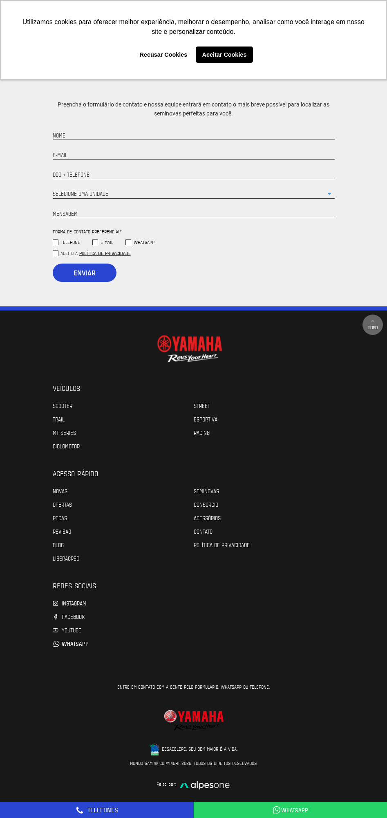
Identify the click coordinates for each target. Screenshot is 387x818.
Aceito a (95, 253)
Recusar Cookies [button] (164, 54)
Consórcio (206, 504)
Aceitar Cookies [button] (224, 54)
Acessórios (207, 517)
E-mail (107, 242)
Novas (60, 490)
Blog (58, 544)
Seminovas (206, 490)
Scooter (62, 405)
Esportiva (205, 419)
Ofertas (62, 504)
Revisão (62, 531)
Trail (59, 419)
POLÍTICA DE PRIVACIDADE (222, 544)
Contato (203, 531)
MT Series (64, 432)
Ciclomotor (66, 446)
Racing (202, 432)
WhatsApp (144, 242)
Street (202, 405)
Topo (373, 324)
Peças (60, 517)
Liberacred (66, 558)
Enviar (85, 272)
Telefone (70, 242)
